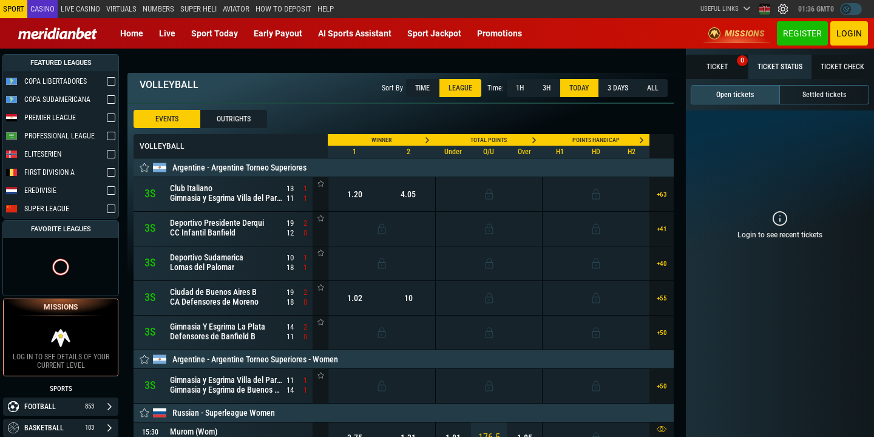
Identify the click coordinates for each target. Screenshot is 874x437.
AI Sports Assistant (354, 33)
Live (167, 33)
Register (802, 33)
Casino (42, 8)
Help (325, 8)
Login (849, 33)
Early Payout (278, 33)
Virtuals (121, 8)
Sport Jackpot (434, 33)
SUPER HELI (198, 8)
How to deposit (283, 8)
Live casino (80, 8)
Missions (736, 33)
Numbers (158, 8)
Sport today (214, 33)
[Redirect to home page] (57, 33)
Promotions (499, 33)
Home (131, 33)
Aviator (236, 8)
